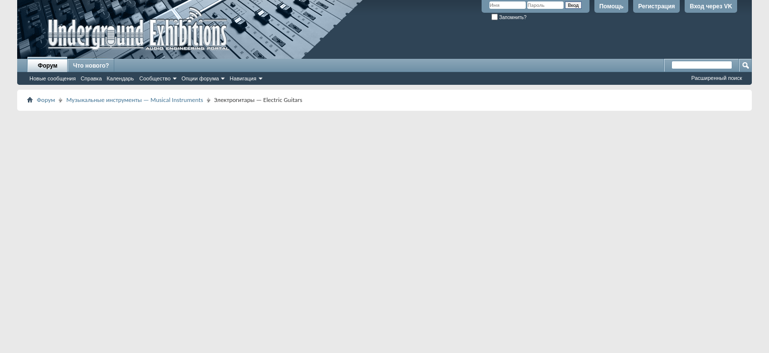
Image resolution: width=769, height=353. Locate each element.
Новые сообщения (52, 78)
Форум (47, 65)
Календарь (120, 78)
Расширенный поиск (716, 78)
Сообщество (155, 78)
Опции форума (200, 78)
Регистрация (656, 6)
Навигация (243, 78)
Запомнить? (509, 17)
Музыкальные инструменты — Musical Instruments (134, 99)
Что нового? (91, 65)
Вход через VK (711, 6)
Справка (91, 78)
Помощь (611, 6)
